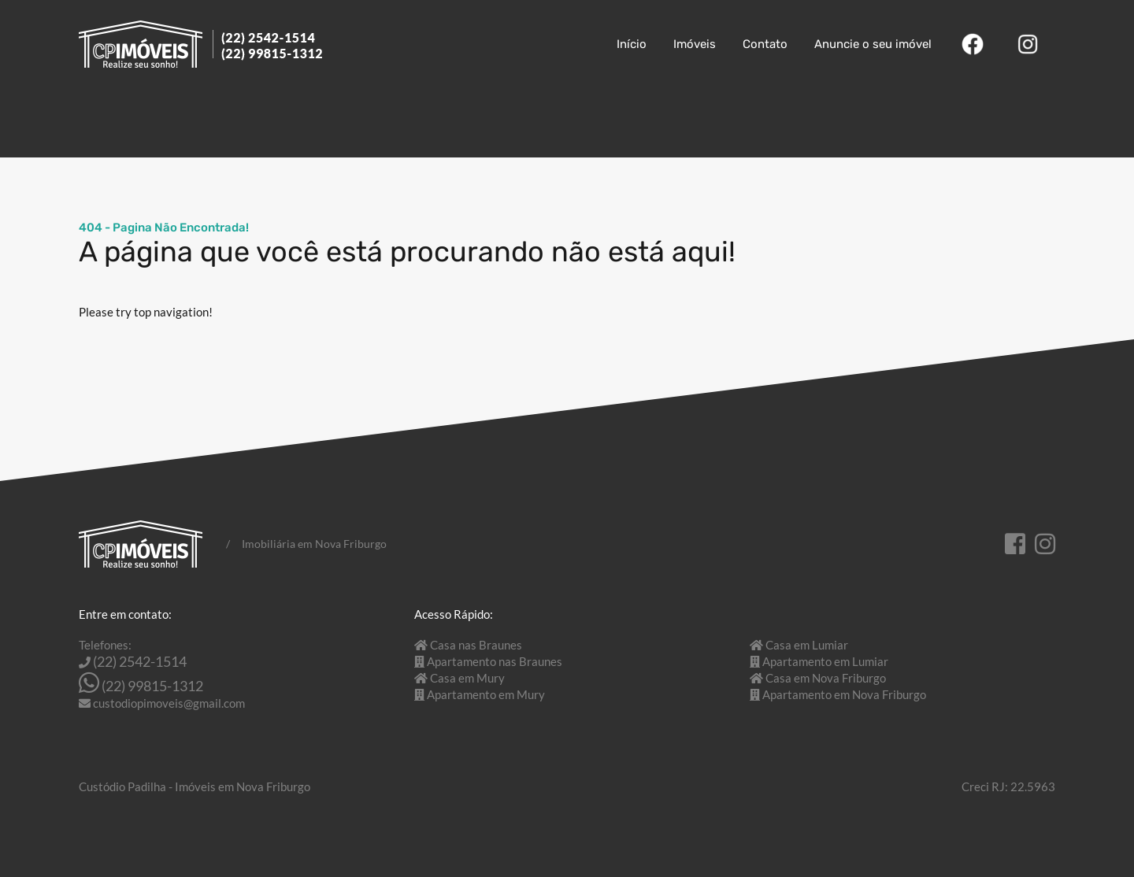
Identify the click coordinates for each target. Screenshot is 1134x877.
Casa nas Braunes (476, 645)
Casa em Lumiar (806, 645)
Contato (765, 44)
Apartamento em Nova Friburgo (844, 694)
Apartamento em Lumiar (825, 661)
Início (632, 44)
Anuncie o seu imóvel (873, 44)
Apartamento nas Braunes (494, 661)
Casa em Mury (467, 678)
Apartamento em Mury (486, 694)
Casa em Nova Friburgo (825, 678)
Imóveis (694, 44)
